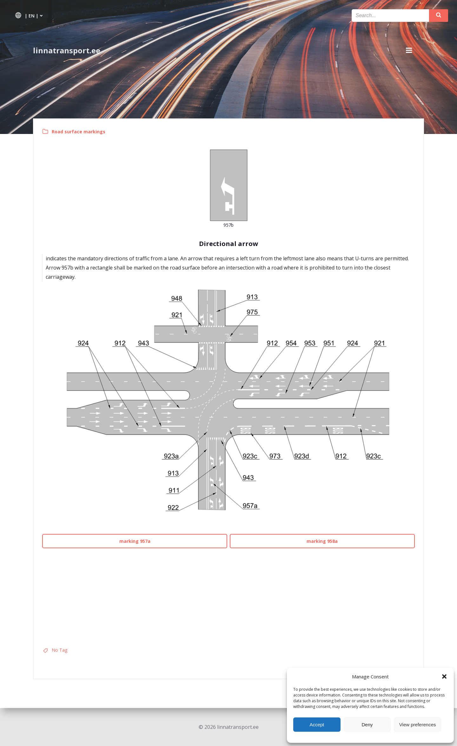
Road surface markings (79, 132)
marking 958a (322, 541)
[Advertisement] (228, 595)
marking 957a (135, 541)
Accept (316, 724)
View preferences (417, 724)
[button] (444, 676)
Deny (367, 724)
